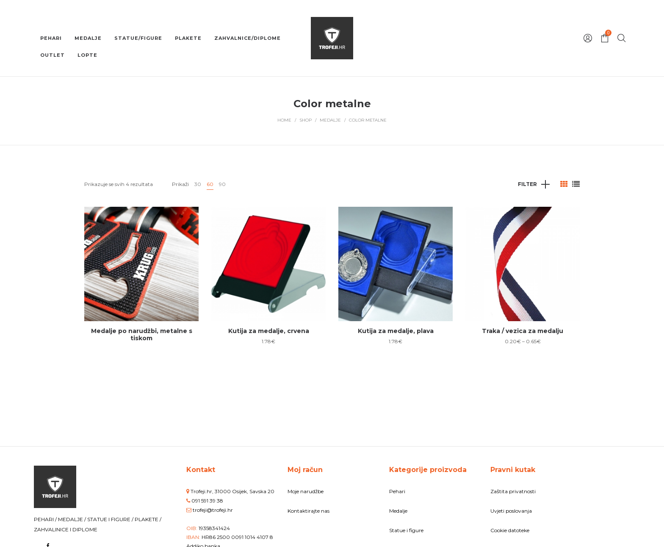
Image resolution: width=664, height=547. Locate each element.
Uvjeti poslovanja (511, 511)
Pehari (397, 491)
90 (222, 184)
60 (210, 184)
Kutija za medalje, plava (396, 331)
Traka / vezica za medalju (522, 331)
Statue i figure (406, 530)
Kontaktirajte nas (308, 511)
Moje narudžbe (306, 491)
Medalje (330, 120)
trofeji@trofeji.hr (213, 510)
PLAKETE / (148, 519)
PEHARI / (46, 519)
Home (284, 120)
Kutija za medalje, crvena (268, 331)
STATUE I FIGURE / (111, 519)
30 (197, 184)
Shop (305, 120)
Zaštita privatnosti (513, 491)
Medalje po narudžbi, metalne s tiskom (141, 334)
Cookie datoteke (509, 530)
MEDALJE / (72, 519)
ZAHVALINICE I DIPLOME (65, 529)
